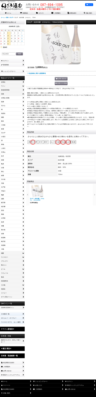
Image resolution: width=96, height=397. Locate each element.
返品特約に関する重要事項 (37, 73)
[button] (61, 83)
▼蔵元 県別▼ (6, 349)
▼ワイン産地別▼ (7, 329)
